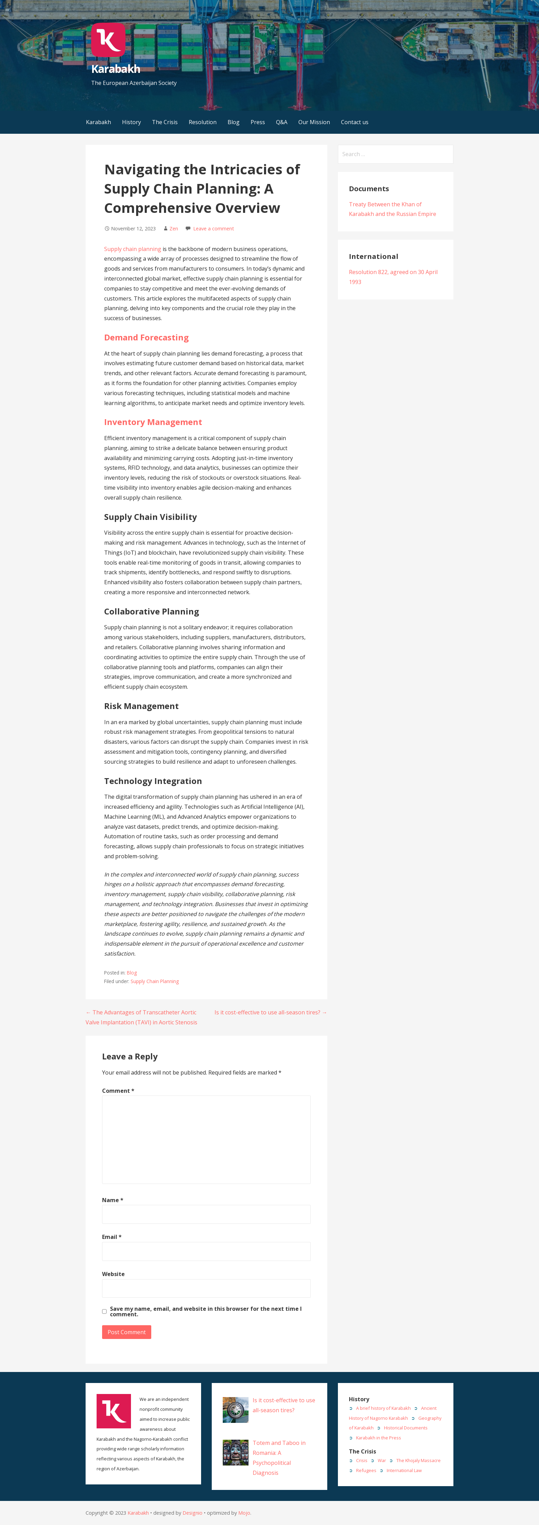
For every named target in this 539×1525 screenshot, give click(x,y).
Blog (234, 122)
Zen (173, 228)
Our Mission (314, 122)
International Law (404, 1470)
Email (112, 1237)
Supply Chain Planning (155, 981)
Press (258, 122)
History (131, 122)
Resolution (203, 122)
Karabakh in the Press (378, 1438)
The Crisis (165, 122)
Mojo (244, 1513)
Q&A (281, 122)
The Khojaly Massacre (418, 1460)
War (382, 1460)
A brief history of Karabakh (383, 1408)
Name (112, 1200)
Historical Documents (406, 1428)
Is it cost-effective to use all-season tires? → (270, 1012)
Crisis (361, 1460)
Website (113, 1274)
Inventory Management (153, 421)
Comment (118, 1090)
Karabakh (115, 68)
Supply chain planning (132, 249)
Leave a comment (213, 228)
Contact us (354, 122)
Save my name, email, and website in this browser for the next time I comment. (206, 1311)
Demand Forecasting (146, 337)
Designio (192, 1513)
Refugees (366, 1470)
